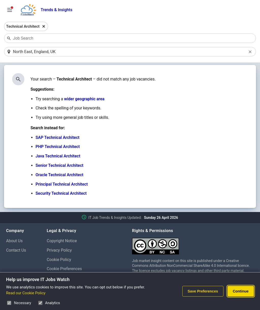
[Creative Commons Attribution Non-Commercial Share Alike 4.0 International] (193, 244)
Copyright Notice (62, 240)
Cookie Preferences (64, 268)
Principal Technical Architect (62, 184)
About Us (14, 240)
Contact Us (16, 250)
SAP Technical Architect (57, 137)
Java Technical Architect (58, 156)
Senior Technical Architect (59, 165)
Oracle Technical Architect (59, 174)
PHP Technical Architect (58, 146)
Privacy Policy (59, 250)
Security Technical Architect (61, 193)
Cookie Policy (59, 259)
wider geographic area (84, 98)
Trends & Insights (56, 9)
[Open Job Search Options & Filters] (9, 9)
